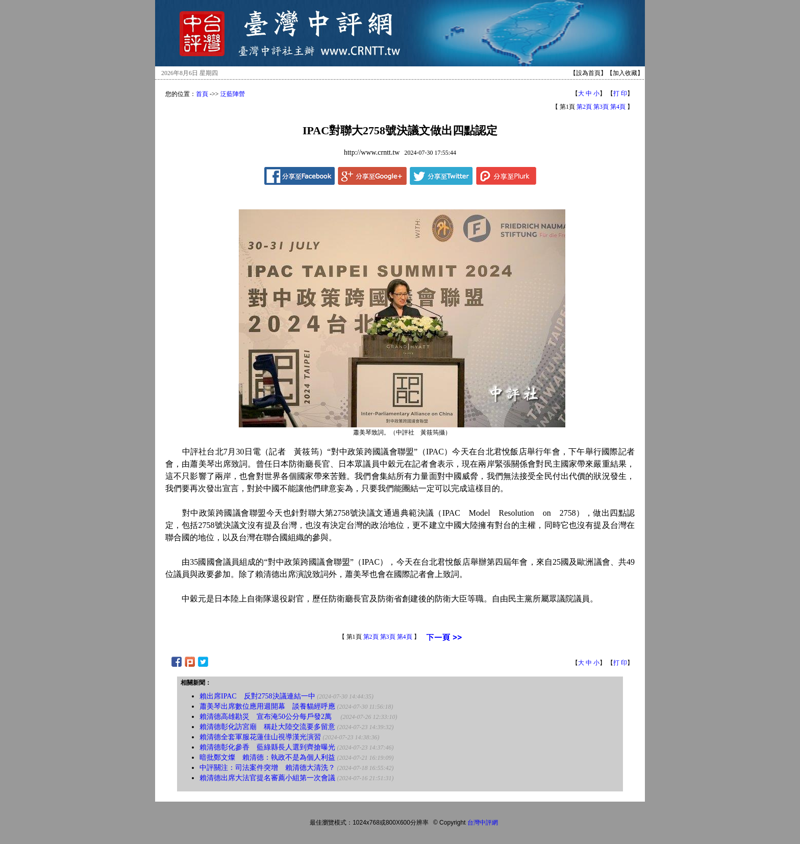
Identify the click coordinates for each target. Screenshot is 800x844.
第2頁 (584, 106)
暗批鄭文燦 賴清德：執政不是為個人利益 (267, 757)
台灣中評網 (482, 822)
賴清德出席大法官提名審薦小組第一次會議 (267, 778)
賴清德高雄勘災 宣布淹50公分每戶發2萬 (269, 716)
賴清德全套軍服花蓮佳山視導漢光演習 (260, 737)
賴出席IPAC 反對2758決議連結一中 (257, 696)
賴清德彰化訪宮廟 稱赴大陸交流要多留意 (267, 727)
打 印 (620, 93)
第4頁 (618, 106)
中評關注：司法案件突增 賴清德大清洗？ (267, 767)
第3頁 (601, 106)
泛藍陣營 (232, 94)
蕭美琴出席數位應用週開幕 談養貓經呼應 (267, 706)
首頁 (202, 94)
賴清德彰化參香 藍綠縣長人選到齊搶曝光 (267, 747)
